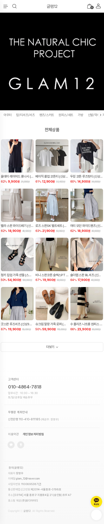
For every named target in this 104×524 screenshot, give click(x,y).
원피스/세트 (66, 115)
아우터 (8, 115)
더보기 (50, 347)
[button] (14, 6)
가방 (80, 115)
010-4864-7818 (24, 386)
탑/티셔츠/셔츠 (25, 115)
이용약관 (13, 434)
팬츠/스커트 (46, 115)
